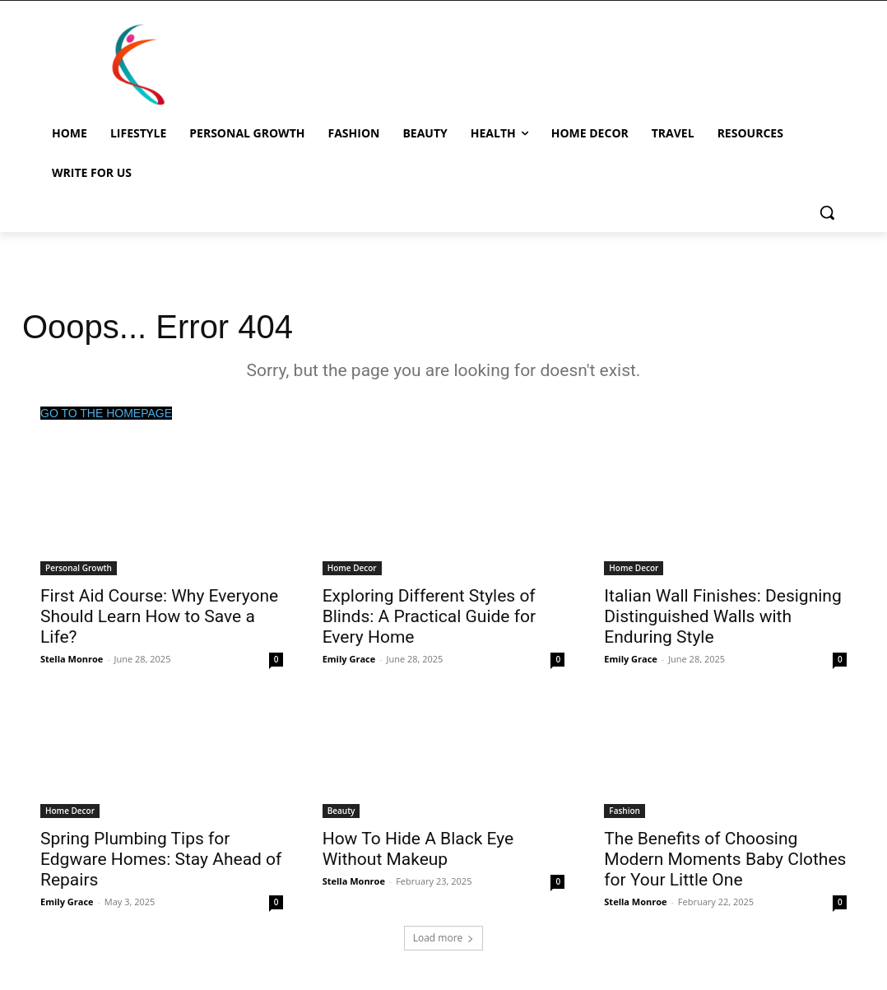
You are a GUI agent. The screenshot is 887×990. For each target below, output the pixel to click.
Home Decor (352, 568)
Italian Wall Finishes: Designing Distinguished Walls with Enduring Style (722, 616)
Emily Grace (349, 659)
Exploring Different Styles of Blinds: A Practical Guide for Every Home (429, 616)
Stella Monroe (71, 659)
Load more (444, 938)
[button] (827, 212)
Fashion (624, 810)
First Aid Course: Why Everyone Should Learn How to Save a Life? (159, 616)
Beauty (341, 810)
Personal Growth (78, 568)
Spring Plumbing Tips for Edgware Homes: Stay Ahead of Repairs (160, 859)
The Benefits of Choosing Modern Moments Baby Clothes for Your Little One (725, 859)
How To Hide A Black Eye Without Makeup (418, 849)
